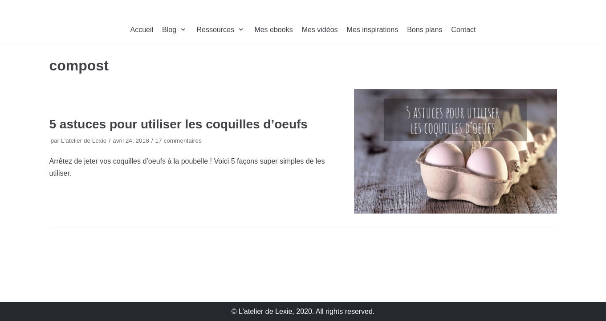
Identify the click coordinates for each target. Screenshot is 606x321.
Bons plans (424, 29)
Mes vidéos (320, 29)
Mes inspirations (373, 29)
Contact (463, 29)
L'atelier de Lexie (83, 140)
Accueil (142, 29)
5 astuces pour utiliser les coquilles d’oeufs (178, 124)
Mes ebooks (273, 29)
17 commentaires (178, 140)
